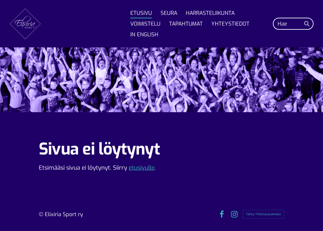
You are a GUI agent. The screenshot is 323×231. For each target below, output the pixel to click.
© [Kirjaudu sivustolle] (42, 214)
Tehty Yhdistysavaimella (263, 214)
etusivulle (142, 168)
